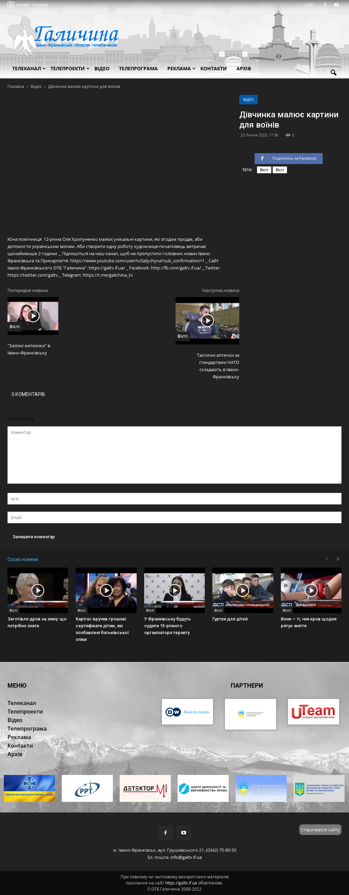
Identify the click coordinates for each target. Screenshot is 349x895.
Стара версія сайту (320, 829)
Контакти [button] (213, 68)
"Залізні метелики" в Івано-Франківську (28, 349)
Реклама (181, 68)
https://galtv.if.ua (181, 883)
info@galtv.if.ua (186, 857)
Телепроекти (70, 68)
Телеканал (29, 68)
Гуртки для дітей (229, 618)
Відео (248, 99)
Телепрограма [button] (138, 68)
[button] (333, 73)
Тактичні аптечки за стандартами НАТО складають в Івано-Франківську (218, 366)
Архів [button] (244, 68)
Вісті (264, 169)
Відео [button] (101, 68)
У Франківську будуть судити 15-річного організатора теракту (167, 625)
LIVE (311, 5)
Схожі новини (22, 559)
